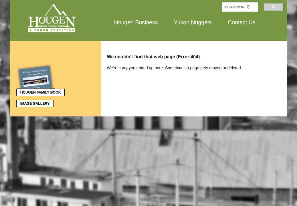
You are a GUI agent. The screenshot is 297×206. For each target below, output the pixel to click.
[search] (237, 7)
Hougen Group (52, 18)
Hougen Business (136, 22)
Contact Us (241, 22)
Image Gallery (35, 104)
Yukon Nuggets (193, 22)
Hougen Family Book (39, 91)
